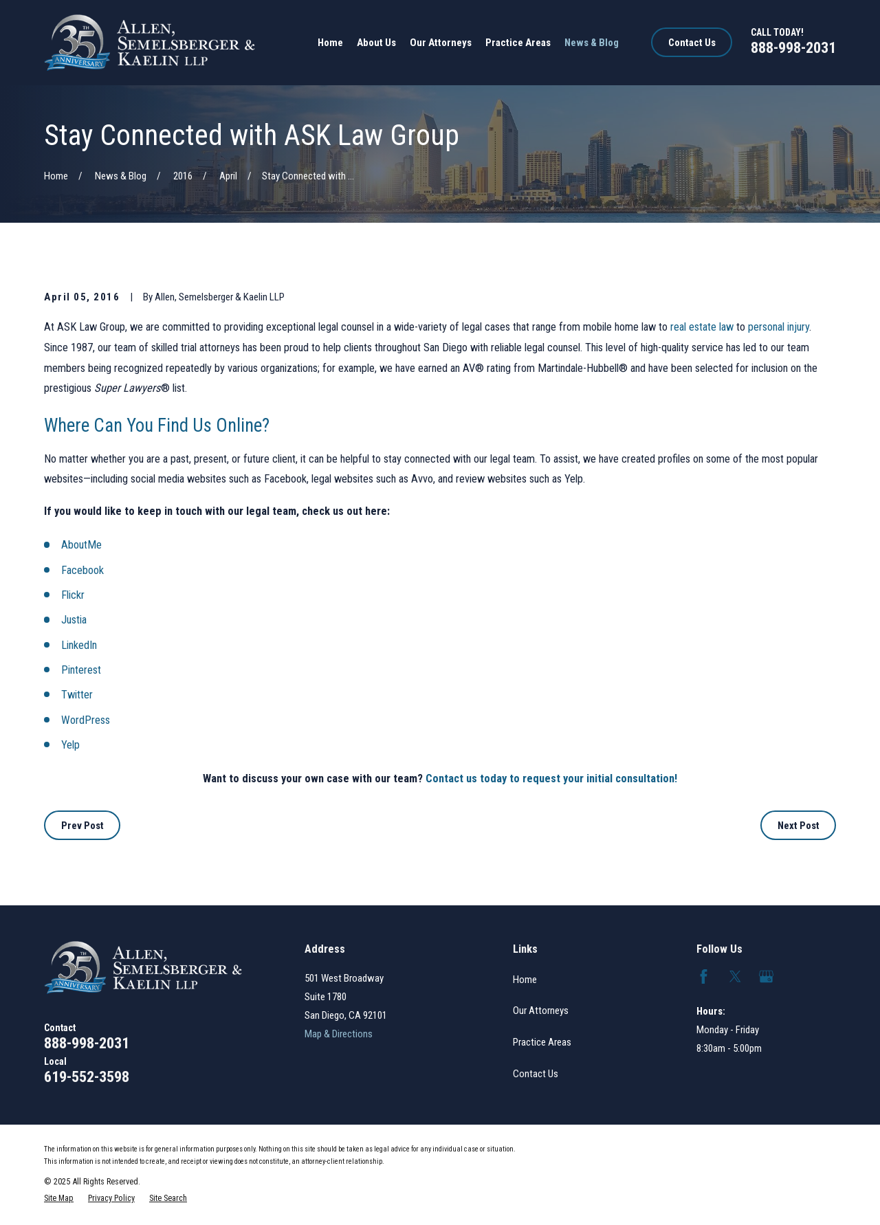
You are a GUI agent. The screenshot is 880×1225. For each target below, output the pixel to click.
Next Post (799, 825)
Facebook (82, 570)
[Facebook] (703, 976)
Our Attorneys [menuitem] (441, 42)
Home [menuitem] (330, 42)
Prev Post (82, 825)
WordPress (85, 720)
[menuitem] (59, 1197)
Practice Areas (542, 1042)
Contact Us (692, 42)
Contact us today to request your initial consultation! (551, 778)
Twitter (77, 694)
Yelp (70, 744)
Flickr (73, 595)
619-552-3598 (86, 1076)
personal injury (778, 326)
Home (525, 979)
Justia (74, 619)
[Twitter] (735, 976)
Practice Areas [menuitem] (518, 42)
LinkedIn (79, 645)
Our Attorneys (541, 1010)
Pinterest (81, 669)
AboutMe (81, 544)
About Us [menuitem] (376, 42)
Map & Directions (339, 1034)
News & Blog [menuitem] (591, 42)
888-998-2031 (793, 47)
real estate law (702, 326)
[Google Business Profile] (766, 976)
